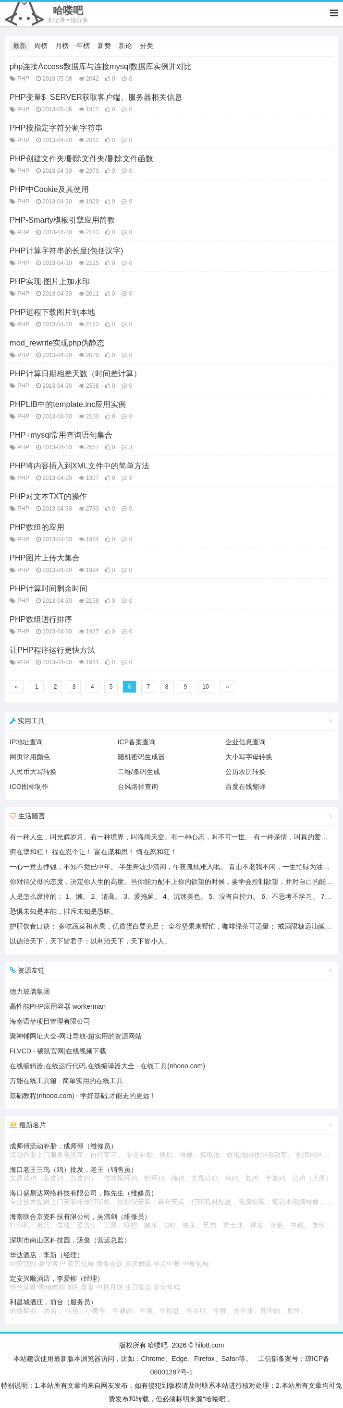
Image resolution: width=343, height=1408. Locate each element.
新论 (125, 45)
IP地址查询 (26, 742)
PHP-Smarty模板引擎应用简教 (62, 219)
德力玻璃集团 (30, 991)
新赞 (104, 45)
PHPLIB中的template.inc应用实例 (68, 404)
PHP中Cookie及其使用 (49, 189)
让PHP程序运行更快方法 (52, 649)
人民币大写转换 (33, 772)
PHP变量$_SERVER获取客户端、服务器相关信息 (96, 97)
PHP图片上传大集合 (45, 557)
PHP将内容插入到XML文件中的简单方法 (79, 465)
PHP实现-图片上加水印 (50, 281)
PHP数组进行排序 (41, 619)
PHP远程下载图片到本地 (52, 312)
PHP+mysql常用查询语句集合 (61, 434)
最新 (19, 45)
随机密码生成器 (141, 757)
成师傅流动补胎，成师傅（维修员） (171, 1150)
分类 (146, 45)
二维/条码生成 (139, 772)
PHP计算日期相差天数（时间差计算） (75, 373)
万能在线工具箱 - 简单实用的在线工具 (66, 1081)
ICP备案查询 (137, 742)
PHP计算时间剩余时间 (48, 588)
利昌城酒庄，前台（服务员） (171, 1306)
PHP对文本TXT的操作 (48, 496)
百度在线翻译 (245, 786)
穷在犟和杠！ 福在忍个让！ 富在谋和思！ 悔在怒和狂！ (93, 852)
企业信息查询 (245, 742)
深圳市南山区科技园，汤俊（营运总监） (70, 1240)
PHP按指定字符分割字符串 (56, 127)
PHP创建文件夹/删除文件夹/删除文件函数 (81, 158)
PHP (23, 78)
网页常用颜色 (30, 757)
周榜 (41, 45)
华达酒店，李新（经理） (171, 1259)
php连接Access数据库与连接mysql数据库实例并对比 (101, 66)
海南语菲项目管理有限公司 (50, 1021)
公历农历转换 (245, 772)
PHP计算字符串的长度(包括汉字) (66, 250)
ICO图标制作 (29, 786)
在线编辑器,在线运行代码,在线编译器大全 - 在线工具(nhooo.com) (107, 1066)
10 (205, 686)
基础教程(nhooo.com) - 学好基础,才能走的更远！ (83, 1095)
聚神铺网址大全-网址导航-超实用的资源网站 (76, 1036)
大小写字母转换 (248, 757)
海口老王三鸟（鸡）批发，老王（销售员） (171, 1174)
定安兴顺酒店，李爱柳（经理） (171, 1283)
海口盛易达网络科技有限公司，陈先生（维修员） (171, 1197)
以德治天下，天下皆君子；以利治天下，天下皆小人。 (90, 941)
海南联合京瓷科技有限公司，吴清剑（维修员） (171, 1221)
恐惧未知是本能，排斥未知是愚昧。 (63, 911)
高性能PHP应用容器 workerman (58, 1006)
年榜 (83, 45)
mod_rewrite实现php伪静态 (57, 342)
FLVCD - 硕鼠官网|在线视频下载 (58, 1051)
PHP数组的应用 (37, 527)
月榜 (62, 45)
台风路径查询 (138, 786)
